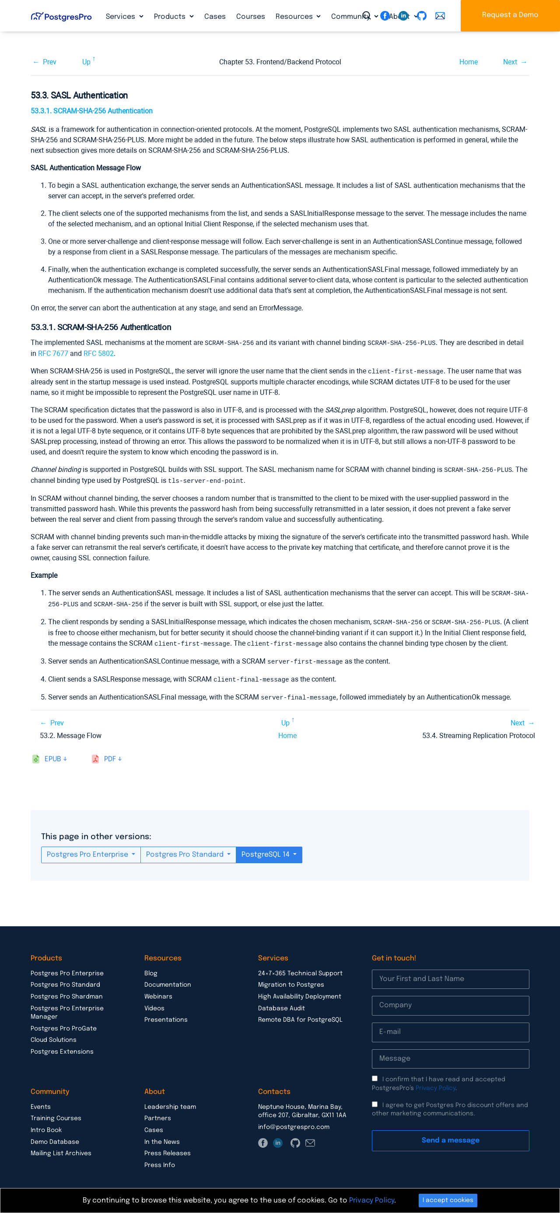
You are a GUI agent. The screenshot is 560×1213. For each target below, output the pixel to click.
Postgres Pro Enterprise (88, 850)
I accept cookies (448, 1200)
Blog (151, 969)
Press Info (159, 1160)
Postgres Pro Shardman (67, 992)
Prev (49, 62)
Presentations (166, 1015)
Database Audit (281, 1004)
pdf (110, 754)
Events (41, 1102)
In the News (162, 1137)
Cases (215, 17)
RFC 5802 (99, 353)
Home (468, 62)
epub (53, 754)
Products (170, 17)
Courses (250, 17)
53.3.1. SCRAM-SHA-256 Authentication (92, 111)
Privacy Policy (435, 1083)
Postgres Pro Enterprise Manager (67, 1008)
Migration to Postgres (291, 980)
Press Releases (167, 1149)
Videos (154, 1004)
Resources (295, 17)
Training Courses (56, 1114)
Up (86, 62)
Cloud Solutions (54, 1035)
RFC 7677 (53, 353)
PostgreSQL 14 (266, 850)
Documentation (167, 980)
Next (510, 62)
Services (121, 17)
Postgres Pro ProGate (64, 1024)
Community (351, 17)
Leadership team (170, 1102)
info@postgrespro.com (293, 1122)
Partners (157, 1114)
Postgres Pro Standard (185, 850)
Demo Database (55, 1137)
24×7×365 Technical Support (300, 969)
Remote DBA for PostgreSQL (300, 1015)
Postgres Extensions (62, 1047)
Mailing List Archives (61, 1149)
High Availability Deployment (299, 992)
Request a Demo (510, 15)
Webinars (158, 992)
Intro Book (46, 1125)
